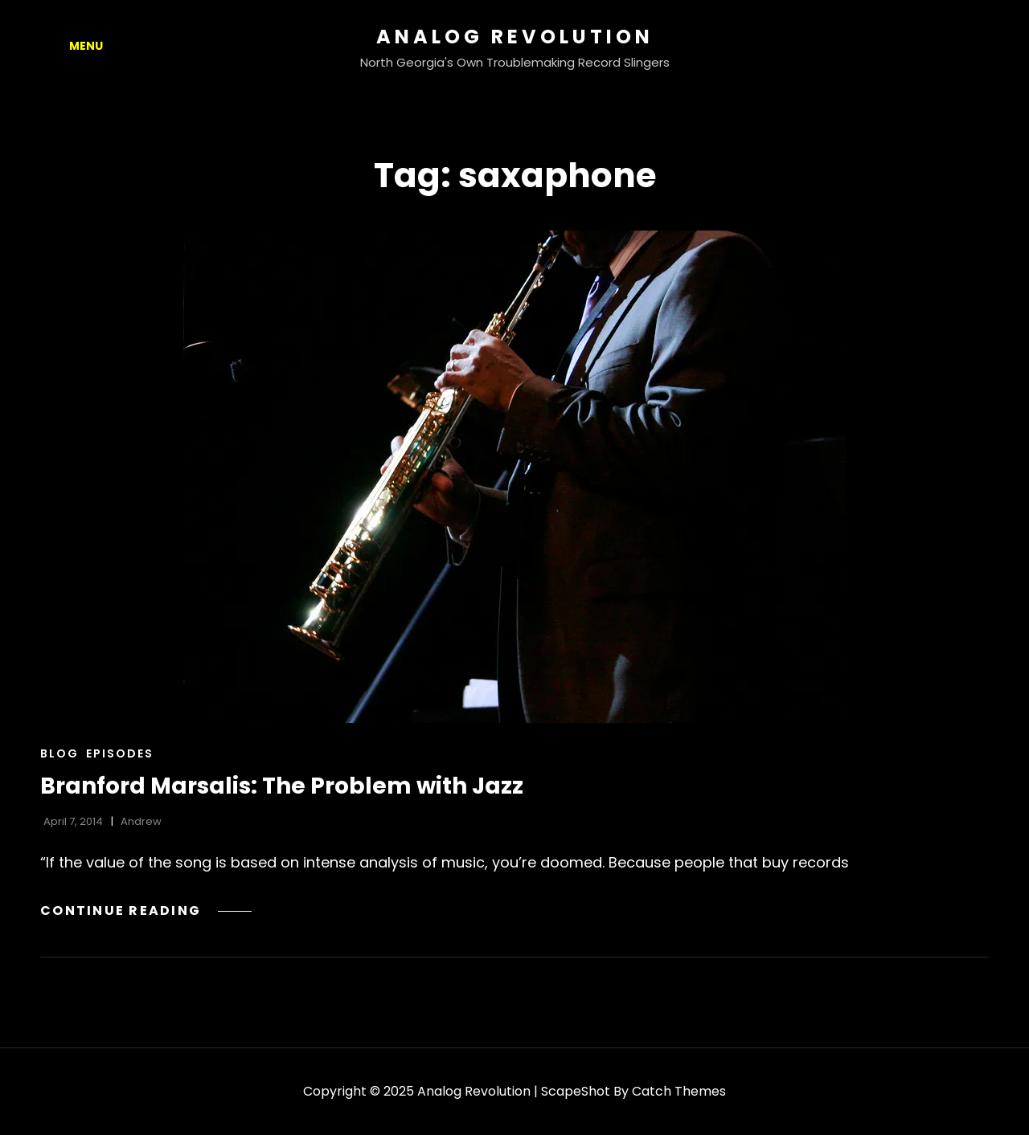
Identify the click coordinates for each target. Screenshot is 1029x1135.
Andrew (141, 821)
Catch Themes (679, 1091)
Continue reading (146, 910)
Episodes (120, 753)
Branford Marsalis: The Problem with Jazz (281, 786)
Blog (59, 753)
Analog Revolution (515, 36)
